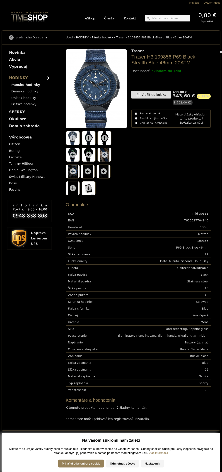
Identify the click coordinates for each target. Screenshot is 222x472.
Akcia (14, 59)
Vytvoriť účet (212, 2)
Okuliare (17, 119)
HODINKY (82, 37)
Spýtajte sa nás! (191, 122)
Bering (14, 151)
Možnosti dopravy (18, 442)
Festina (15, 189)
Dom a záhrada (24, 126)
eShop (90, 18)
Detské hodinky (23, 104)
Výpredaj (18, 66)
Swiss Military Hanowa (27, 176)
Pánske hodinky (102, 37)
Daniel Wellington (23, 170)
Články (109, 18)
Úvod (69, 37)
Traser (137, 51)
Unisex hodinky (23, 98)
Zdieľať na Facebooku (153, 123)
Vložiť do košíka (154, 94)
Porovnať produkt (151, 113)
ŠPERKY (17, 112)
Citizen (14, 144)
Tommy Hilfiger (21, 163)
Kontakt (130, 18)
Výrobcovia (20, 137)
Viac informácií (158, 467)
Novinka (17, 52)
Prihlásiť (194, 2)
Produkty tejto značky (153, 118)
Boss (13, 183)
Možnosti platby (17, 445)
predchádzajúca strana (31, 37)
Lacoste (15, 157)
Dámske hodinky (24, 91)
